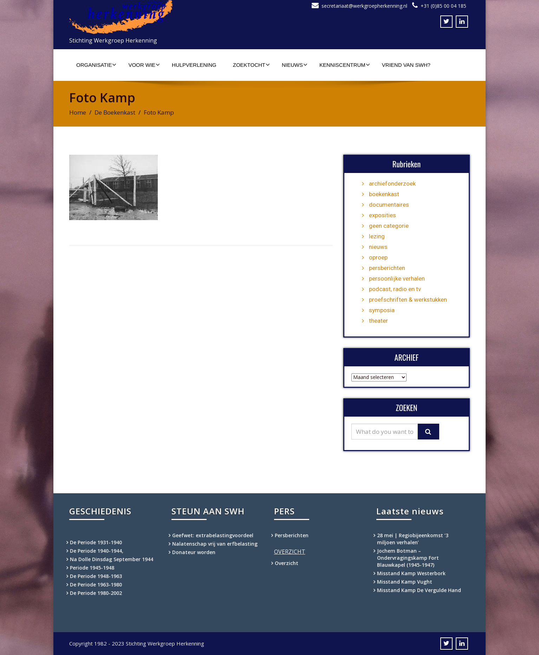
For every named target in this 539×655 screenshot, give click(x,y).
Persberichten (292, 535)
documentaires (389, 204)
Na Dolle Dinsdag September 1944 (111, 559)
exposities (382, 215)
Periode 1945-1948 (92, 567)
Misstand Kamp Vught (404, 581)
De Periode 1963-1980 (96, 584)
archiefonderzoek (392, 183)
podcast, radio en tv (395, 289)
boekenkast (384, 194)
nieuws (378, 246)
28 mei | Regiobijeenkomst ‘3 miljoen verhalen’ (412, 539)
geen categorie (389, 225)
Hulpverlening (194, 65)
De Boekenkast (115, 112)
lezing (377, 236)
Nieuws (294, 65)
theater (378, 320)
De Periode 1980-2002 (96, 593)
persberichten (387, 267)
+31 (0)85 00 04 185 (443, 5)
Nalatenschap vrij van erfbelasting (215, 543)
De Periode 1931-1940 (96, 542)
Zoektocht (251, 65)
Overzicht (286, 563)
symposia (382, 310)
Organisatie (96, 65)
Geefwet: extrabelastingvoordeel (212, 535)
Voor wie (144, 65)
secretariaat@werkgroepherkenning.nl (364, 5)
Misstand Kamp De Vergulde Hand (419, 590)
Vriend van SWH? (406, 65)
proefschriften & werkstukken (408, 299)
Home (77, 112)
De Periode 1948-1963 (96, 576)
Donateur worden (193, 552)
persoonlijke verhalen (397, 278)
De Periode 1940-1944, (96, 550)
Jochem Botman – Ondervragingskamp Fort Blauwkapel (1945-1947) (408, 557)
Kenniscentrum (344, 65)
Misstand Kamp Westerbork (411, 573)
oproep (378, 257)
